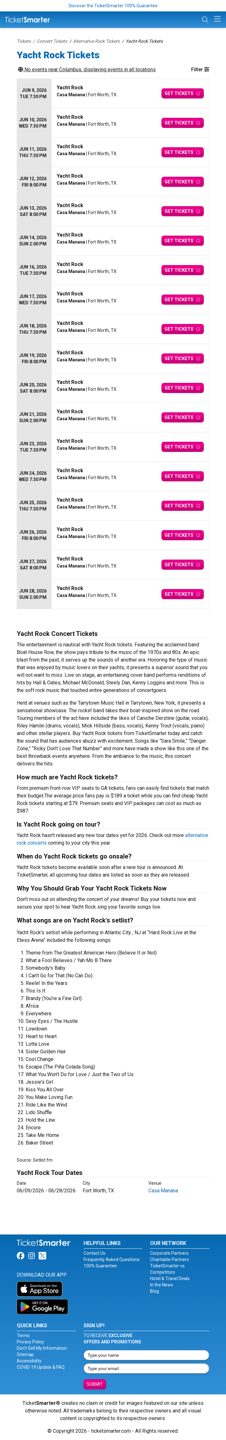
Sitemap (25, 1354)
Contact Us (94, 1253)
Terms (23, 1335)
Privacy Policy (30, 1341)
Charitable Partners (169, 1259)
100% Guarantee (100, 1265)
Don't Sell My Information (42, 1348)
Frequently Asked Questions (112, 1259)
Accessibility (29, 1360)
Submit (95, 1384)
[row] (113, 93)
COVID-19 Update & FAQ (41, 1367)
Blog (154, 1291)
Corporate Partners (169, 1253)
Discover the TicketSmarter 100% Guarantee (113, 5)
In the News (161, 1284)
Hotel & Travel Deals (170, 1278)
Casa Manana (163, 1191)
